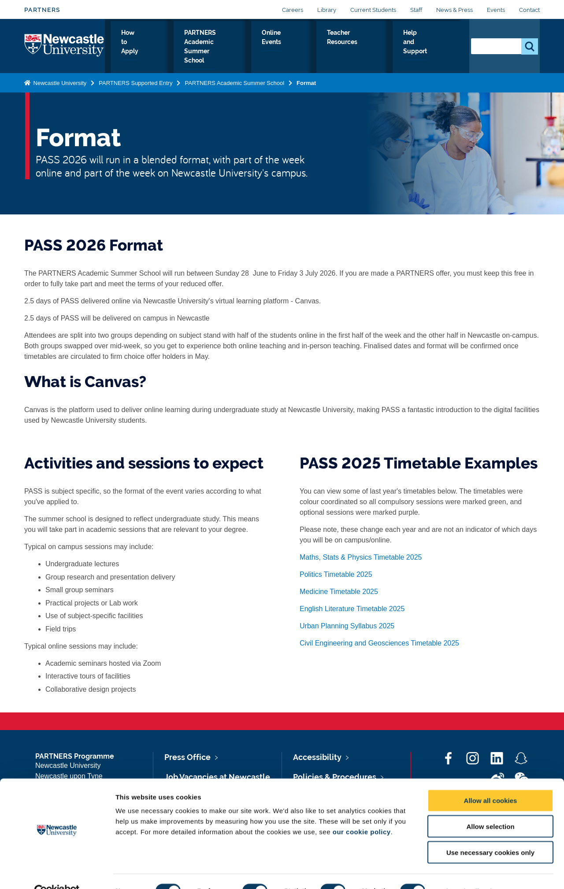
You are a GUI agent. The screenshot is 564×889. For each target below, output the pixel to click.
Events (496, 10)
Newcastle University (59, 82)
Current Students (373, 10)
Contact (529, 10)
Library (326, 10)
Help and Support (435, 48)
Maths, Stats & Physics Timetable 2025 (361, 557)
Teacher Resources (379, 48)
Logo (64, 46)
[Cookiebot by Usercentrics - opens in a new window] (57, 871)
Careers (292, 10)
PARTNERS (42, 10)
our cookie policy (362, 812)
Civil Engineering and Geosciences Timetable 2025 (379, 643)
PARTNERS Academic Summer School (255, 48)
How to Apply (181, 48)
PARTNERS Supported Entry (135, 82)
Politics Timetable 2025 (336, 574)
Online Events (329, 48)
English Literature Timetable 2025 (352, 608)
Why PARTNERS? (132, 48)
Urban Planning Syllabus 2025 (347, 626)
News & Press (454, 10)
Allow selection (490, 807)
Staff (416, 10)
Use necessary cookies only (490, 833)
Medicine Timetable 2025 (339, 591)
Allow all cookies (490, 781)
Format (306, 82)
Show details (462, 871)
